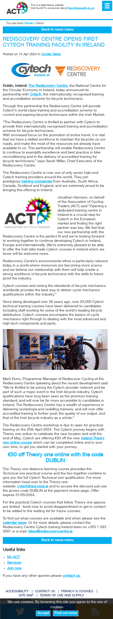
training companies (36, 182)
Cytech (35, 94)
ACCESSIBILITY (17, 591)
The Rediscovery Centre (47, 86)
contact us (71, 576)
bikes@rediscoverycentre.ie (50, 531)
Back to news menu (57, 30)
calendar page (14, 523)
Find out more (65, 613)
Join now (14, 568)
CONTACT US (45, 591)
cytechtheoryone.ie (32, 486)
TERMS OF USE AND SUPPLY (62, 595)
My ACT (13, 557)
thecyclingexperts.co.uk (80, 8)
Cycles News (51, 54)
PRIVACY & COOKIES (77, 591)
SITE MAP (26, 595)
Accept (43, 613)
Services (14, 563)
